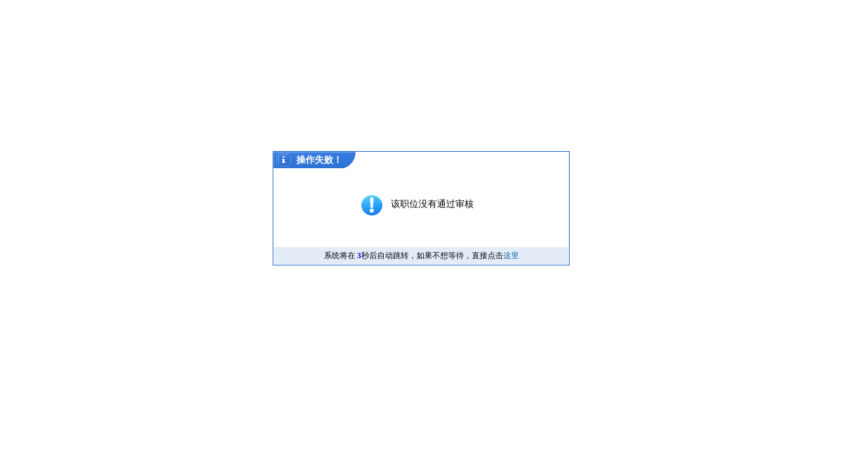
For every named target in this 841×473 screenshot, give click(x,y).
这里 (511, 255)
